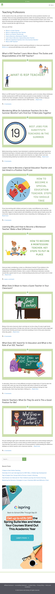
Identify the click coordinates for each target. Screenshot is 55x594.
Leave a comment (9, 279)
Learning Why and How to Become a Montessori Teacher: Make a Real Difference (24, 227)
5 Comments (7, 393)
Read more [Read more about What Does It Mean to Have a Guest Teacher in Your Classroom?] (16, 332)
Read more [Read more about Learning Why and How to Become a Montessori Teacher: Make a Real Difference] (8, 274)
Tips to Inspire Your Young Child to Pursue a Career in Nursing (20, 475)
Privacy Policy (40, 585)
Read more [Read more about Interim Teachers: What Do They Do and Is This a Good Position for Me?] (37, 446)
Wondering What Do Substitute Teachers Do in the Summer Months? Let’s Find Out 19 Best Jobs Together (26, 111)
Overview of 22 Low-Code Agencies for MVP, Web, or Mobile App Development (24, 473)
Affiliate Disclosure (9, 585)
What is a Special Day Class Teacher (16, 32)
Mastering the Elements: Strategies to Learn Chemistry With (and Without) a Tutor (25, 480)
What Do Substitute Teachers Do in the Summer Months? (22, 40)
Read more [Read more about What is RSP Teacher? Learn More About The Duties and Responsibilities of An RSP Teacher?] (39, 99)
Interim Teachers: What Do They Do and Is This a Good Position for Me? (26, 401)
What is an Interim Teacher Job (14, 34)
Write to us (5, 47)
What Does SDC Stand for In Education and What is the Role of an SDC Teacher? (27, 344)
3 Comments (7, 161)
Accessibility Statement (21, 585)
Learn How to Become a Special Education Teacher (20, 38)
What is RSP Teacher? (12, 41)
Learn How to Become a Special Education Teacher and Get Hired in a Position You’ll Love (27, 168)
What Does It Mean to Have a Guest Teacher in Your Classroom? (25, 286)
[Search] (24, 459)
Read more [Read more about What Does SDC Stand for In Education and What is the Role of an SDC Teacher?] (35, 389)
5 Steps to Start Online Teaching (11, 470)
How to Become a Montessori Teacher (16, 36)
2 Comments (7, 104)
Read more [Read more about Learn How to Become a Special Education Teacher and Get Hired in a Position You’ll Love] (5, 216)
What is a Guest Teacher (12, 30)
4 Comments (7, 336)
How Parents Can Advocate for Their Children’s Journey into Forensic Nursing (24, 478)
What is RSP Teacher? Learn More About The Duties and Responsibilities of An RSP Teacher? (27, 54)
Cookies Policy (32, 585)
